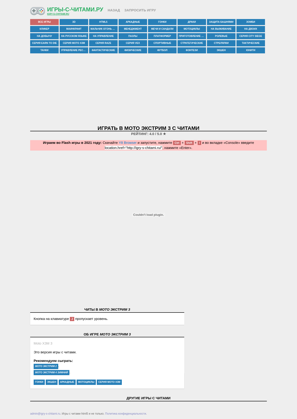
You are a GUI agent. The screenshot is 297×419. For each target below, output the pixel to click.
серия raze (103, 43)
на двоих (250, 29)
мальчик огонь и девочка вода (104, 29)
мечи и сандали (162, 29)
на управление (103, 36)
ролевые (221, 36)
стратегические (192, 43)
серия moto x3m (74, 43)
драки (192, 22)
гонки (162, 22)
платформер (162, 36)
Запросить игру (140, 10)
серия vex (133, 43)
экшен (221, 50)
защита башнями (221, 22)
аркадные (133, 22)
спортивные (162, 43)
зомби (250, 22)
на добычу (44, 36)
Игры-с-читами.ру (75, 9)
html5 (103, 22)
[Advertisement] (148, 89)
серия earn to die (44, 43)
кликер (44, 29)
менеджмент (133, 29)
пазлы (132, 36)
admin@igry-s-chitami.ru (45, 413)
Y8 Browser (128, 143)
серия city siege (250, 36)
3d (73, 22)
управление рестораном (74, 50)
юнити (250, 50)
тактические (251, 43)
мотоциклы (192, 29)
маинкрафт (74, 29)
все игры (44, 22)
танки (44, 50)
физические (132, 50)
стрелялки (221, 43)
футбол (162, 50)
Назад (114, 10)
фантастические (103, 50)
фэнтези (192, 50)
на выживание (221, 29)
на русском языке (74, 36)
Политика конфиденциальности (125, 413)
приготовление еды (192, 36)
